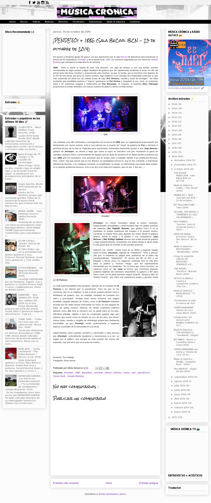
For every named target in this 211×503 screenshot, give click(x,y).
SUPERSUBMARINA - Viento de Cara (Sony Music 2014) (185, 310)
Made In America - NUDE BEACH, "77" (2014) (185, 293)
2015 (175, 152)
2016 (175, 147)
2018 (175, 139)
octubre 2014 (182, 169)
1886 (108, 59)
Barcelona (87, 372)
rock (133, 372)
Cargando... (11, 108)
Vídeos (36, 21)
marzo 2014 (181, 403)
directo (108, 372)
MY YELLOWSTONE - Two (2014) (185, 206)
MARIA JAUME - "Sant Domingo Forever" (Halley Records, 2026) (30, 215)
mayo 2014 (180, 394)
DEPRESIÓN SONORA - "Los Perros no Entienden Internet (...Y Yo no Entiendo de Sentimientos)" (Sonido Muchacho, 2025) (23, 383)
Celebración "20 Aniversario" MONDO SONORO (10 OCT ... (186, 321)
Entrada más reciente (66, 483)
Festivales (79, 21)
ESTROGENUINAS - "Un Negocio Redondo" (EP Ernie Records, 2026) (30, 271)
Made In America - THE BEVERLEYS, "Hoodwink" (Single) (186, 332)
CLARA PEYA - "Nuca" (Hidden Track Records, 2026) (30, 130)
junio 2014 (180, 390)
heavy (127, 372)
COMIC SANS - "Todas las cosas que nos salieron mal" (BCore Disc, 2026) (30, 323)
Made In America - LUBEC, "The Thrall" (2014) (186, 188)
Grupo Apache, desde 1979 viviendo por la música (30, 187)
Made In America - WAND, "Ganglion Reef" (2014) (185, 362)
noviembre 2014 (183, 164)
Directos (63, 21)
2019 (175, 134)
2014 (175, 156)
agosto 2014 (181, 381)
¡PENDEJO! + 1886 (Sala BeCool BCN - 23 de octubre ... (185, 198)
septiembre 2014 (184, 376)
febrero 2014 (182, 407)
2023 (175, 117)
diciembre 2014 (183, 160)
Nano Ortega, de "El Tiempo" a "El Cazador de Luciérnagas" (29, 158)
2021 (174, 125)
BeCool (123, 57)
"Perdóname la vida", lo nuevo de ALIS (185, 301)
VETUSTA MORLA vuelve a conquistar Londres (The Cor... (186, 282)
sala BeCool (143, 372)
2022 (175, 121)
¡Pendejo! (81, 59)
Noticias (49, 21)
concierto (99, 372)
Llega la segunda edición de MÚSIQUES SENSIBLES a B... (183, 260)
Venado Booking (75, 376)
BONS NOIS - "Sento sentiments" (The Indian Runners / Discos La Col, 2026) (29, 352)
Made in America (116, 21)
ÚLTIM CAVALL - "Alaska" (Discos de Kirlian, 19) (29, 243)
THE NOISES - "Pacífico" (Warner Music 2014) (185, 271)
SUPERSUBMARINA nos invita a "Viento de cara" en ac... (186, 352)
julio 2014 (180, 385)
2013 (174, 417)
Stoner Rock (59, 376)
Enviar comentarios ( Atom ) (112, 494)
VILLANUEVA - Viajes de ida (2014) (185, 370)
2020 (175, 130)
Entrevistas (95, 21)
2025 (175, 108)
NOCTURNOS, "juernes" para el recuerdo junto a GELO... (184, 225)
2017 (174, 143)
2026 (175, 104)
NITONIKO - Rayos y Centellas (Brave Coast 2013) (185, 342)
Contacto (135, 21)
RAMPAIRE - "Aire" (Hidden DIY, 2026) (28, 296)
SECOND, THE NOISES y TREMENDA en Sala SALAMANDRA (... (186, 214)
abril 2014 (180, 398)
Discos (24, 21)
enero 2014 (181, 411)
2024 (175, 112)
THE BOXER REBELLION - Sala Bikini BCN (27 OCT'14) (184, 177)
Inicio (13, 21)
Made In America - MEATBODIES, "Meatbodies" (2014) (186, 249)
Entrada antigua (148, 483)
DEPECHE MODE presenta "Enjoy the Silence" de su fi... (185, 238)
